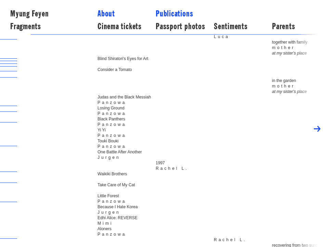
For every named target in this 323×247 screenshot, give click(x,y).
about (106, 13)
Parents (283, 26)
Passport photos (180, 26)
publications (174, 13)
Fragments (25, 26)
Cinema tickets (120, 26)
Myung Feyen (29, 13)
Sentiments (231, 26)
